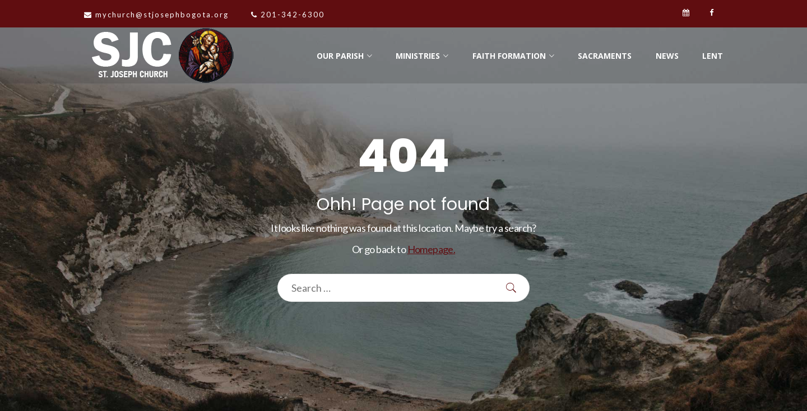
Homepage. (431, 249)
